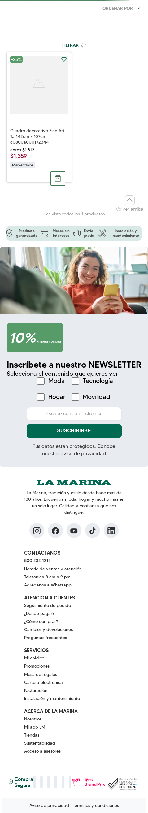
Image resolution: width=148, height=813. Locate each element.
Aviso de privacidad (49, 805)
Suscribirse (74, 430)
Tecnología (98, 380)
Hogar (56, 396)
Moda (56, 380)
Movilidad (96, 396)
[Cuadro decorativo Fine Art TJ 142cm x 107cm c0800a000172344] (39, 117)
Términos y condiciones (96, 805)
